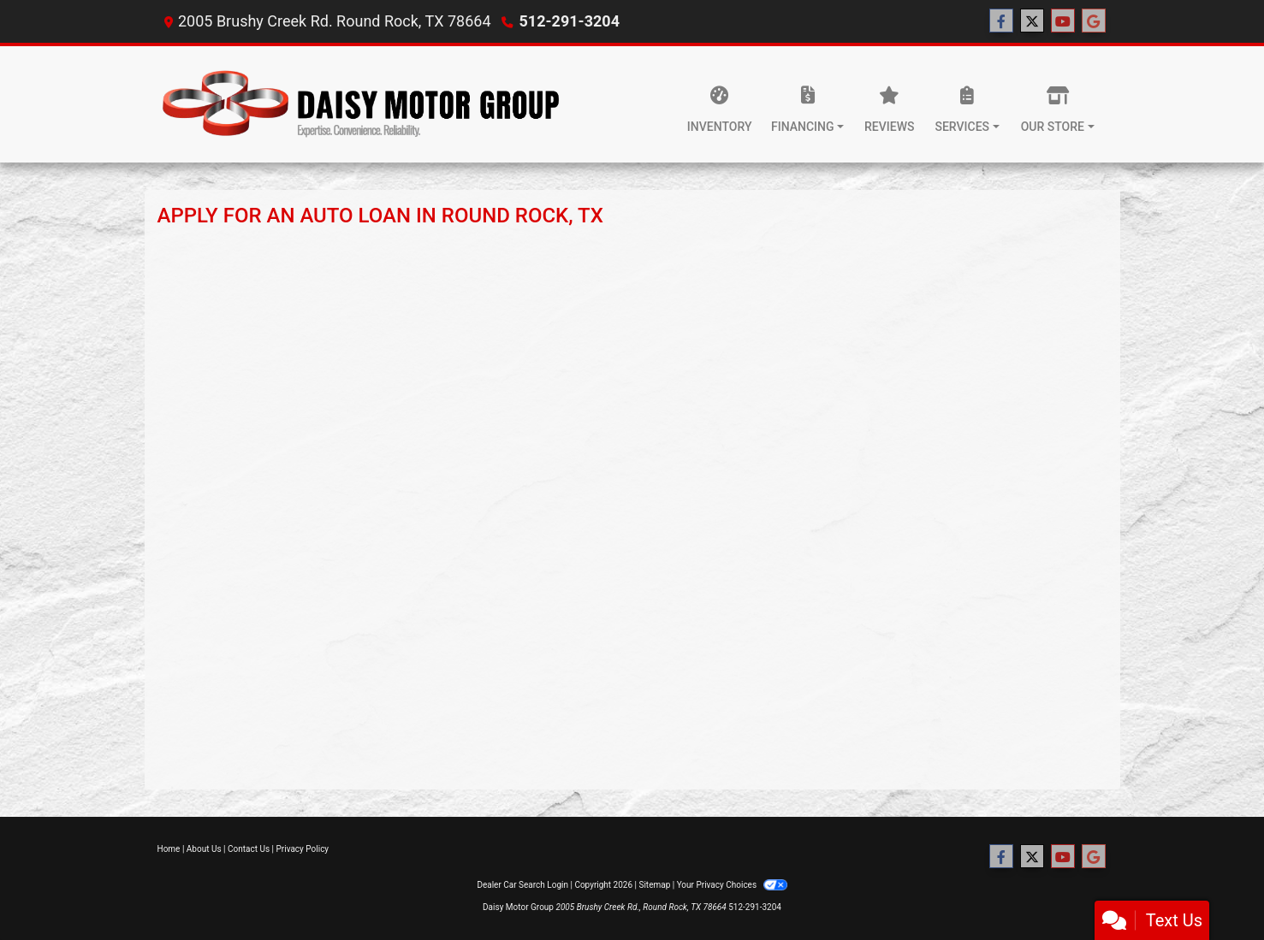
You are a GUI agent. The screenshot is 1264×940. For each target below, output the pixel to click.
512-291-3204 (569, 21)
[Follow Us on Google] (1094, 21)
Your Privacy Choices (732, 885)
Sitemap (654, 885)
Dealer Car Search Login (522, 885)
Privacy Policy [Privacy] (302, 849)
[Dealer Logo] (362, 104)
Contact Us (249, 849)
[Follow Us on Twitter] (1032, 21)
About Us (204, 849)
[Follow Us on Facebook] (1001, 21)
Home (169, 849)
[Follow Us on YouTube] (1063, 21)
